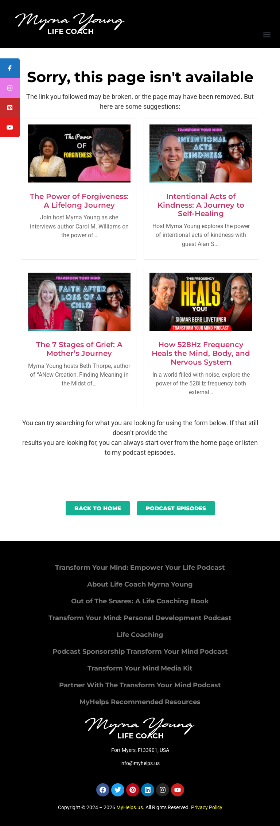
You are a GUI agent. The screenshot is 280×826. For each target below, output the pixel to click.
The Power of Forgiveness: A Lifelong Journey (79, 201)
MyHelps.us (129, 807)
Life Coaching (140, 635)
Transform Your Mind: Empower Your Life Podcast (140, 568)
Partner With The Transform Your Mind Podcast (140, 685)
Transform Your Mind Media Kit (140, 668)
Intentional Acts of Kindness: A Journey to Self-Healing (201, 205)
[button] (267, 34)
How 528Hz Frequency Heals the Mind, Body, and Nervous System (201, 353)
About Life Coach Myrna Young (140, 584)
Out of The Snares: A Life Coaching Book (140, 601)
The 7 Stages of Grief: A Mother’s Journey (79, 349)
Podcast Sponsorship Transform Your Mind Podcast (140, 652)
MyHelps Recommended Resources (140, 702)
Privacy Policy (206, 807)
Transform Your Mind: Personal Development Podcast (140, 618)
